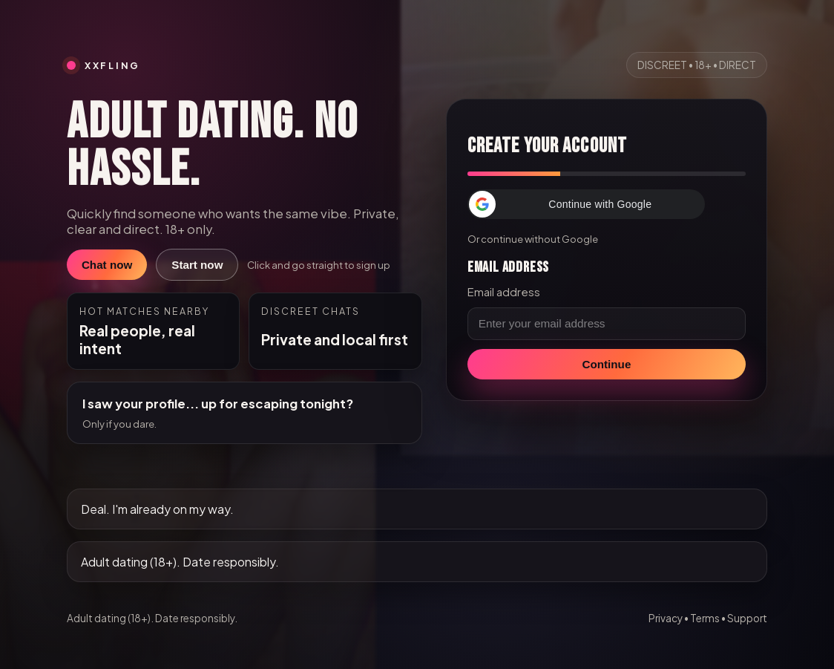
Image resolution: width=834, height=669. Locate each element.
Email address (503, 291)
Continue (606, 364)
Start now (197, 264)
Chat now (107, 264)
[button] (586, 204)
